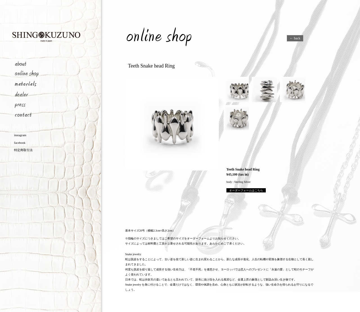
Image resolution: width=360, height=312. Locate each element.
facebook (19, 142)
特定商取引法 (23, 150)
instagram (20, 135)
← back (295, 38)
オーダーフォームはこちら (246, 190)
